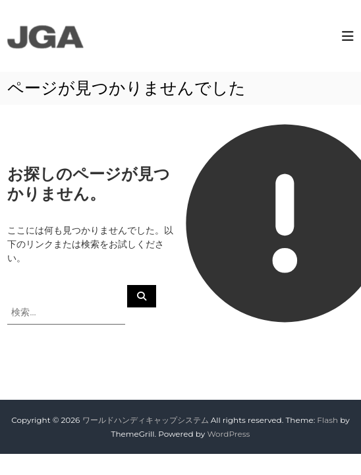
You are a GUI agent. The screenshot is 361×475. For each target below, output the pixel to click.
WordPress (228, 434)
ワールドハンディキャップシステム (145, 420)
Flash (327, 420)
